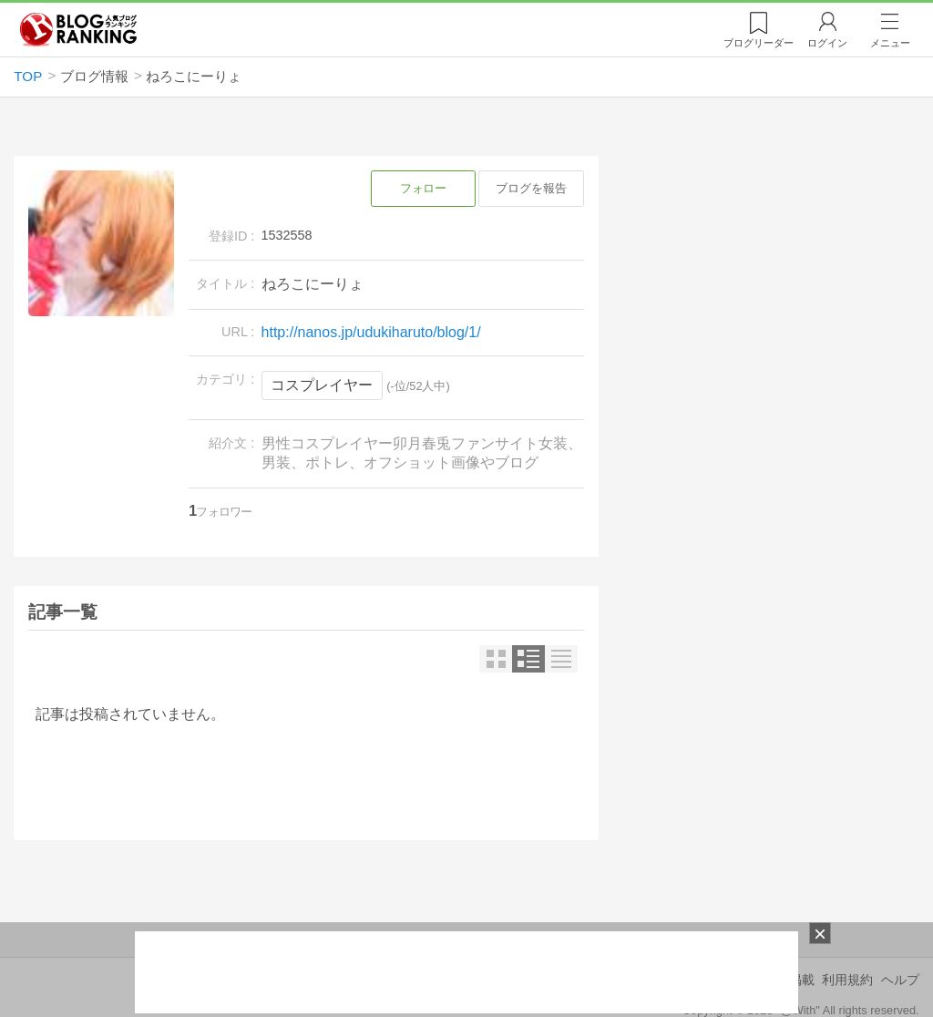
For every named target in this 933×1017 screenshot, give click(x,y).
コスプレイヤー (322, 385)
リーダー (758, 42)
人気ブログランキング (78, 30)
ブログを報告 (531, 188)
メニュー (890, 42)
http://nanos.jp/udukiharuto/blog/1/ (371, 332)
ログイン (827, 42)
